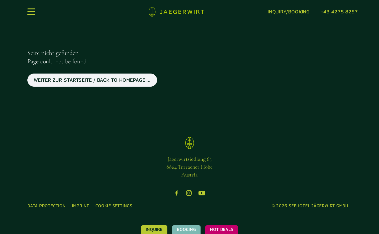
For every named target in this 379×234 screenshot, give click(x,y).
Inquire (154, 229)
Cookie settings (114, 205)
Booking (186, 229)
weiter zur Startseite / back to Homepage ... (92, 80)
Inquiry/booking (289, 11)
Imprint (80, 205)
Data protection (46, 205)
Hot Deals (221, 229)
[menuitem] (46, 206)
